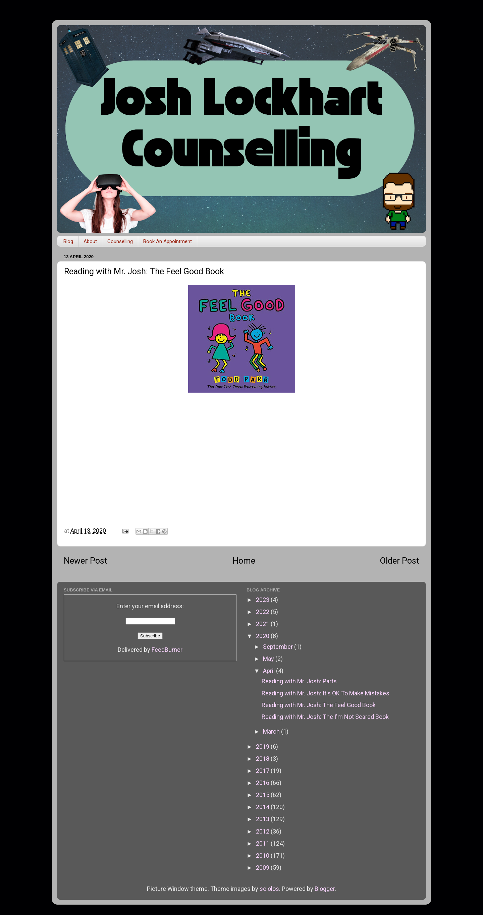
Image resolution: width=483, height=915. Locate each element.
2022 (263, 611)
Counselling (120, 241)
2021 (263, 623)
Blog (68, 241)
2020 (263, 635)
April (269, 670)
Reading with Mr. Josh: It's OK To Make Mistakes (325, 693)
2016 (263, 782)
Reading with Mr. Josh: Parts (299, 681)
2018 (263, 758)
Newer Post (85, 561)
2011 (263, 843)
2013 (263, 818)
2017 (263, 770)
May (269, 658)
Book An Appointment (167, 241)
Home (243, 561)
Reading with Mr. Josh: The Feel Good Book (319, 704)
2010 (263, 855)
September (278, 646)
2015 (263, 794)
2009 (263, 867)
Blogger (325, 888)
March (272, 731)
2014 (263, 806)
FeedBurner (167, 649)
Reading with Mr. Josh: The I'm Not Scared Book (325, 716)
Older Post (399, 561)
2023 (263, 599)
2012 (263, 831)
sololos (269, 888)
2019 (263, 746)
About (90, 241)
